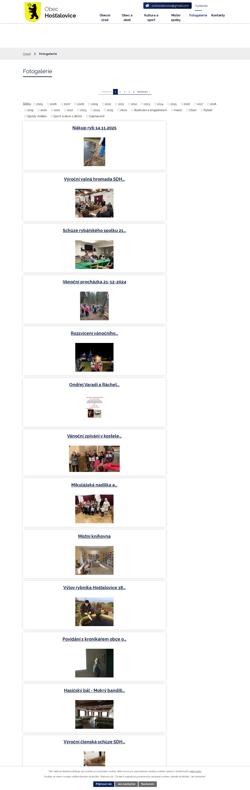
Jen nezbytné (126, 784)
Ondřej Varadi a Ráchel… (193, 180)
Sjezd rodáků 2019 (125, 545)
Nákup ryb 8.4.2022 (125, 389)
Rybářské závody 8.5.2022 (55, 389)
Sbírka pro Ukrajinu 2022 (193, 389)
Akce (123, 110)
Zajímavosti (96, 116)
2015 (174, 104)
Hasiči (178, 110)
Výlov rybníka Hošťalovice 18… (56, 287)
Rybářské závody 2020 (56, 493)
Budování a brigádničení (150, 110)
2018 (213, 104)
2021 (57, 110)
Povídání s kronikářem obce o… (125, 287)
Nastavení (147, 784)
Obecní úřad (104, 18)
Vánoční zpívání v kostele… (56, 233)
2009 (94, 104)
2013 (147, 104)
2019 (30, 110)
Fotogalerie (198, 15)
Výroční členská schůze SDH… (55, 340)
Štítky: (27, 103)
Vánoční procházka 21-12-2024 (56, 183)
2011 (121, 104)
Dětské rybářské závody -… (193, 493)
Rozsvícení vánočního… (124, 180)
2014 (160, 104)
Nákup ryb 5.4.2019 (193, 597)
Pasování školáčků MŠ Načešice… (193, 548)
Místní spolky (176, 18)
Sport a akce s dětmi (68, 116)
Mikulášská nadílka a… (125, 233)
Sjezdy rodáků (37, 116)
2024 (96, 110)
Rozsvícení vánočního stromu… (124, 340)
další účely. (196, 771)
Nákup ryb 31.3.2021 (125, 441)
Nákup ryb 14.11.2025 (56, 127)
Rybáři (208, 110)
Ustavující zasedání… (193, 337)
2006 (53, 104)
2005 (39, 104)
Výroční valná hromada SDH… (125, 130)
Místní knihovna (193, 233)
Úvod (90, 17)
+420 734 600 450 (81, 705)
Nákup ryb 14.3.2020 (125, 493)
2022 (70, 110)
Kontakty (218, 15)
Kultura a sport (151, 18)
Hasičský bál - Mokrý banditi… (193, 287)
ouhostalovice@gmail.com (87, 724)
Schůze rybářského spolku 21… (193, 130)
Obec (193, 110)
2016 (187, 104)
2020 (43, 110)
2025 (110, 110)
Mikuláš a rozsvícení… (56, 441)
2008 (80, 104)
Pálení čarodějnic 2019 (124, 597)
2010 (108, 104)
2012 (134, 104)
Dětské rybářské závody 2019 (56, 548)
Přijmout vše (104, 784)
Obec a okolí (127, 18)
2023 (83, 110)
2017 (200, 104)
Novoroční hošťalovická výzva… (193, 444)
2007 (67, 104)
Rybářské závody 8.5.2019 (55, 597)
